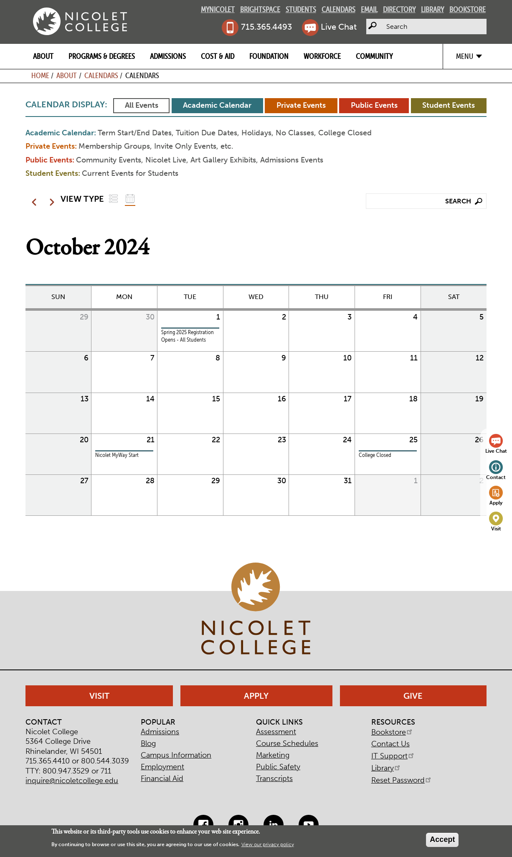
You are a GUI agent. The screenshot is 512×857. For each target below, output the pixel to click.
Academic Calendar (217, 105)
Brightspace (260, 9)
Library (432, 9)
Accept (442, 839)
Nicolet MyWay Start (117, 455)
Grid (130, 198)
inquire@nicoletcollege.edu (71, 780)
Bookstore (467, 9)
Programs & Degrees (101, 56)
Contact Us (390, 743)
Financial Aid (162, 778)
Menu (464, 56)
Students (301, 9)
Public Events (374, 105)
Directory (399, 9)
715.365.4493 (266, 27)
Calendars (338, 9)
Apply (495, 502)
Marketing (272, 755)
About (43, 56)
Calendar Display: (66, 104)
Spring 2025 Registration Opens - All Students (187, 336)
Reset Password (401, 780)
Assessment (276, 731)
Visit (496, 528)
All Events (141, 105)
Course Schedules (287, 743)
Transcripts (274, 778)
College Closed (375, 455)
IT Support (393, 756)
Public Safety (278, 766)
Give (413, 696)
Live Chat (339, 27)
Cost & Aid (217, 56)
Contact (496, 477)
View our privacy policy (267, 844)
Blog (148, 743)
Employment (162, 766)
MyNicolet (218, 9)
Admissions (168, 56)
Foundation (269, 56)
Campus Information (176, 755)
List (113, 198)
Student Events (448, 105)
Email (369, 9)
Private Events (301, 105)
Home (40, 75)
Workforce (322, 56)
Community (374, 56)
